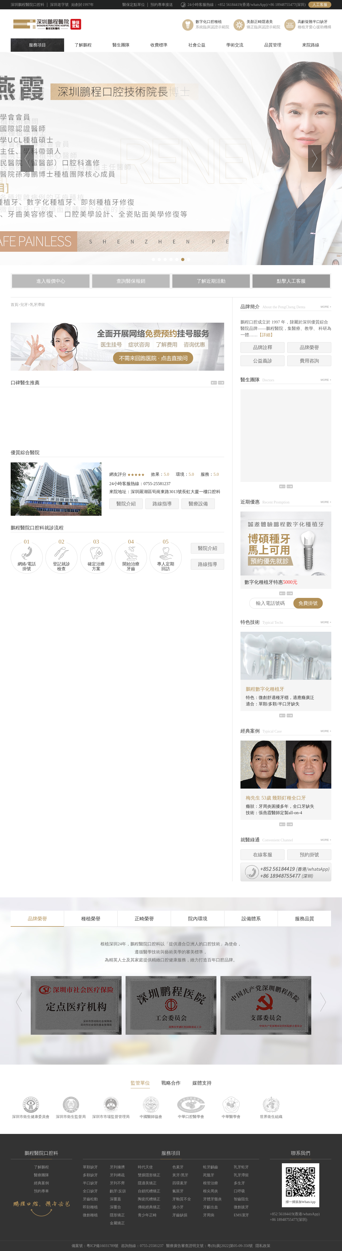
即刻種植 (90, 1207)
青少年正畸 (147, 1215)
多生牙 (239, 1183)
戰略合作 (171, 1083)
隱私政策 (262, 1246)
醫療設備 (198, 503)
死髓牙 (208, 1175)
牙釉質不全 (181, 1199)
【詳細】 (266, 335)
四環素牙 (179, 1183)
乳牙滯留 (37, 305)
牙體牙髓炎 (212, 1199)
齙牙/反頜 (118, 1191)
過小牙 (178, 1207)
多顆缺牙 (90, 1175)
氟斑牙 (178, 1191)
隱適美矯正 (147, 1183)
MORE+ (326, 306)
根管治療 (210, 1183)
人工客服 (319, 5)
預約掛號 (309, 854)
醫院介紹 (126, 503)
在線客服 (262, 854)
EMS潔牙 (241, 1215)
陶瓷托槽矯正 (149, 1199)
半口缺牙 (90, 1183)
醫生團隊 (121, 45)
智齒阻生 (241, 1199)
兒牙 (24, 305)
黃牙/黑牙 (180, 1175)
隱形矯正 (117, 1215)
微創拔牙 (241, 1207)
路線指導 (162, 503)
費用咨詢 (309, 360)
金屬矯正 (117, 1223)
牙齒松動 (90, 1199)
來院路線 (310, 45)
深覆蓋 (115, 1199)
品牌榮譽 (309, 347)
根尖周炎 (210, 1191)
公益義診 (262, 360)
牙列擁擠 (117, 1167)
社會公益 (196, 45)
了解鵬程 (83, 45)
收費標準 (159, 45)
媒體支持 (202, 1083)
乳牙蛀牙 (241, 1167)
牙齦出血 (210, 1207)
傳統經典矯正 (149, 1207)
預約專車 (41, 1191)
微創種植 (90, 1215)
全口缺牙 (90, 1191)
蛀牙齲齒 (210, 1167)
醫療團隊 (41, 1175)
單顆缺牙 (90, 1167)
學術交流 (234, 45)
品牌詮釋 (262, 347)
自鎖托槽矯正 (149, 1191)
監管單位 (140, 1083)
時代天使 (145, 1167)
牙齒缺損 (179, 1215)
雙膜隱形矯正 (149, 1175)
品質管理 (272, 45)
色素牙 (178, 1167)
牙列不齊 (117, 1183)
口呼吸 (239, 1191)
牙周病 (208, 1215)
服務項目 (37, 45)
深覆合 (115, 1207)
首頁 (14, 305)
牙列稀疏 (117, 1175)
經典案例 (41, 1183)
